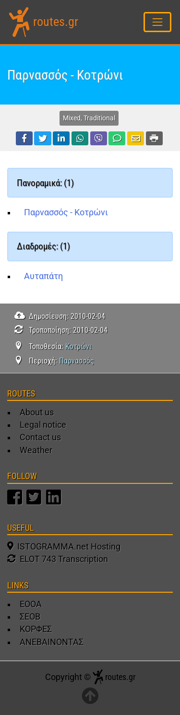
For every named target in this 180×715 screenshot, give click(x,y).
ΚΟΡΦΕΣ (36, 629)
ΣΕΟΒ (30, 616)
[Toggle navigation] (158, 22)
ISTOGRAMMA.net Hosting (63, 546)
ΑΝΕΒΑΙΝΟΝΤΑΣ (52, 642)
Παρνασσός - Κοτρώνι (66, 212)
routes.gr (55, 21)
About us (37, 412)
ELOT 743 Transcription (57, 559)
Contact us (40, 437)
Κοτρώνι (78, 346)
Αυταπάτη (43, 276)
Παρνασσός (76, 360)
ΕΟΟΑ (31, 604)
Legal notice (43, 425)
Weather (36, 450)
